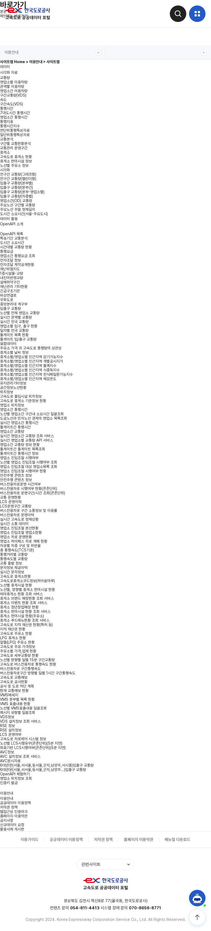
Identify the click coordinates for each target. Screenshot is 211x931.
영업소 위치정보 (12, 405)
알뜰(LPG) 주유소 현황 (17, 642)
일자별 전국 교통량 (14, 330)
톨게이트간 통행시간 (15, 427)
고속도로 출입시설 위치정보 (21, 396)
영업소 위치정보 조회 (16, 778)
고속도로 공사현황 (13, 682)
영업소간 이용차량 (13, 91)
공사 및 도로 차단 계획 (17, 686)
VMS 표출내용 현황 (15, 704)
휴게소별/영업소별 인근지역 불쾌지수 (28, 365)
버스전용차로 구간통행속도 (20, 668)
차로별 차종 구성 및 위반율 (20, 545)
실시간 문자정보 (12, 572)
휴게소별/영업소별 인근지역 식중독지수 (30, 370)
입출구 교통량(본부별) (16, 183)
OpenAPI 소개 (11, 224)
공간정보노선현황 (13, 387)
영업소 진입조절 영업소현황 (21, 532)
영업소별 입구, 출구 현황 (18, 326)
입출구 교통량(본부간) (16, 187)
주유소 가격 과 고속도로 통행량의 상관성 (31, 348)
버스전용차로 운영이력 (17, 515)
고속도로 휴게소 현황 (16, 157)
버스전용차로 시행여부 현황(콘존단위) (28, 488)
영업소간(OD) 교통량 (16, 200)
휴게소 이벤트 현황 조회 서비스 (23, 603)
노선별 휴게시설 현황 (16, 585)
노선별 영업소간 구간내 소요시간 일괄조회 (32, 414)
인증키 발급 (9, 783)
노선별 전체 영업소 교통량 (20, 313)
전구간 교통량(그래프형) (18, 174)
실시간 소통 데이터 (14, 523)
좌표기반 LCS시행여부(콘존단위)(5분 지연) (33, 747)
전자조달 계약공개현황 (17, 264)
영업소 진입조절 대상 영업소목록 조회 (28, 466)
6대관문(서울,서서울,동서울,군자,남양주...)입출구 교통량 (43, 769)
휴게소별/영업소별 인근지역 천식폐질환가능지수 (36, 374)
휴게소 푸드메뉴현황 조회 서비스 (24, 620)
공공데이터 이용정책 (15, 803)
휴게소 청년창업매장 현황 (19, 607)
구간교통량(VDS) (13, 95)
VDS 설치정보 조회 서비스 (20, 721)
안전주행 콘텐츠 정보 (16, 480)
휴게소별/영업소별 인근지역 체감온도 (28, 379)
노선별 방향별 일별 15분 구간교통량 (27, 660)
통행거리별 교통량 (13, 554)
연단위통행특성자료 (15, 130)
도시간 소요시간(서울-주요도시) (24, 214)
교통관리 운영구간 (13, 148)
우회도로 (6, 300)
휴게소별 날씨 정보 (14, 352)
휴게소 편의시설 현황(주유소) (22, 616)
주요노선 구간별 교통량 (17, 205)
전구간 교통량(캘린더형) (18, 178)
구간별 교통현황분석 (15, 143)
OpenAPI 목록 (11, 234)
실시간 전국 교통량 (14, 321)
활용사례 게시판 (12, 829)
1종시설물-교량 (11, 273)
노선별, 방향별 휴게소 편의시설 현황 (27, 589)
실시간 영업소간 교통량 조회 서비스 (27, 436)
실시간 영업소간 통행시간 (19, 422)
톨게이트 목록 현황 (14, 335)
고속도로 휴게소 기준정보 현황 (23, 401)
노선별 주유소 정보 (14, 165)
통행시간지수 (10, 126)
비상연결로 (8, 295)
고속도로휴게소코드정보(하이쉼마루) (27, 581)
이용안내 (52, 52)
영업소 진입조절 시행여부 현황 (23, 471)
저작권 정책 (9, 807)
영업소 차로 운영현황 (16, 537)
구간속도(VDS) (11, 104)
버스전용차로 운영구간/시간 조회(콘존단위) (32, 493)
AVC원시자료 (10, 761)
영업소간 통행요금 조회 (17, 256)
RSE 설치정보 (10, 730)
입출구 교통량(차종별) (16, 196)
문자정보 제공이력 (13, 567)
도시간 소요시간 (12, 242)
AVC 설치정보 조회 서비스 (20, 756)
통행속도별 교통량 (13, 559)
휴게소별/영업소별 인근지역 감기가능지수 (31, 357)
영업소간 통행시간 (13, 117)
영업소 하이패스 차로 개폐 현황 (23, 541)
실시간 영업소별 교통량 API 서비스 (26, 440)
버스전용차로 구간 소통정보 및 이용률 (28, 510)
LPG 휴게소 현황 (13, 638)
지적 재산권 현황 (12, 629)
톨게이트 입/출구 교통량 (18, 339)
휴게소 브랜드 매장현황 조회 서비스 (27, 598)
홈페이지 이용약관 (13, 816)
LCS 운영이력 (10, 502)
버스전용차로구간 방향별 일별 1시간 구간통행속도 (37, 673)
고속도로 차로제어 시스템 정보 (23, 739)
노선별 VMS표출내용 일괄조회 (23, 708)
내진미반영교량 (11, 278)
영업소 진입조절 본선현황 (19, 528)
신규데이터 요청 (12, 825)
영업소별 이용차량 (13, 82)
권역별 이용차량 (12, 86)
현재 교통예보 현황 (14, 690)
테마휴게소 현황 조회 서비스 (21, 594)
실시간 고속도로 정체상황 (19, 519)
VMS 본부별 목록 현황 (17, 699)
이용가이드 (29, 839)
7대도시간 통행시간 (15, 113)
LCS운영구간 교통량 (15, 506)
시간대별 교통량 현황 (16, 247)
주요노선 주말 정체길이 (17, 209)
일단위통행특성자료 (15, 135)
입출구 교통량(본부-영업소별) (22, 192)
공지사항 (6, 820)
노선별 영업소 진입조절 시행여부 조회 (28, 462)
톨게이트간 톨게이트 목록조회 (22, 449)
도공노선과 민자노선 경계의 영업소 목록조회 (33, 418)
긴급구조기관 (10, 291)
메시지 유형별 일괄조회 (17, 712)
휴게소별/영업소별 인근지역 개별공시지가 (31, 361)
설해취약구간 (10, 282)
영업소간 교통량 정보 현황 (20, 444)
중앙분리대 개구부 (13, 304)
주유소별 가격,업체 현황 (18, 651)
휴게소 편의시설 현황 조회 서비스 (25, 611)
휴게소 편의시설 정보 (16, 161)
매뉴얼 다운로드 (177, 839)
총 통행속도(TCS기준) (17, 550)
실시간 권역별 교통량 (16, 317)
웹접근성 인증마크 (13, 811)
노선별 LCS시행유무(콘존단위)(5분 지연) (31, 743)
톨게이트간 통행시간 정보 (19, 453)
